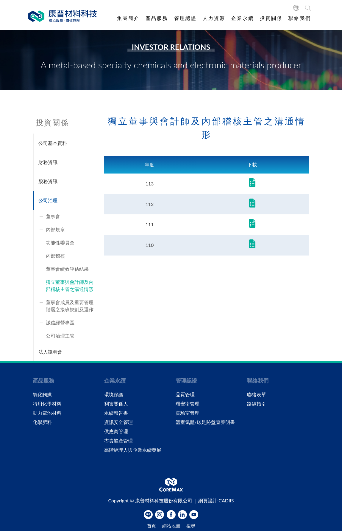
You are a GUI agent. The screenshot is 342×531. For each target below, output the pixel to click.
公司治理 (47, 200)
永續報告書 (116, 413)
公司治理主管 (60, 335)
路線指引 (256, 403)
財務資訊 (47, 162)
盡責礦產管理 (118, 440)
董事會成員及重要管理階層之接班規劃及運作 (69, 305)
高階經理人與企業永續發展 (132, 450)
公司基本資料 (52, 143)
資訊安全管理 (118, 422)
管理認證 (185, 18)
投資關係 (271, 18)
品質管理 (185, 394)
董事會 (53, 216)
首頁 (151, 526)
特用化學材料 (47, 403)
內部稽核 (55, 255)
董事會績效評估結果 (67, 269)
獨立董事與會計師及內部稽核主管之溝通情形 (69, 285)
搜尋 (190, 526)
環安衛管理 (187, 403)
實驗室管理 (187, 413)
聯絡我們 (299, 18)
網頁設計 (207, 500)
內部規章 (55, 229)
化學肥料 (42, 422)
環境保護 (113, 394)
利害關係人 (116, 403)
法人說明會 (50, 351)
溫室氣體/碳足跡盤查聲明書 (205, 422)
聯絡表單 (256, 394)
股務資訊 (47, 181)
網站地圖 (171, 526)
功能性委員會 (60, 242)
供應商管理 (116, 431)
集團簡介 (128, 18)
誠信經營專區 (60, 322)
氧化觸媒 (42, 394)
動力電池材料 (47, 413)
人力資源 (214, 18)
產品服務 (157, 18)
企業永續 (242, 18)
